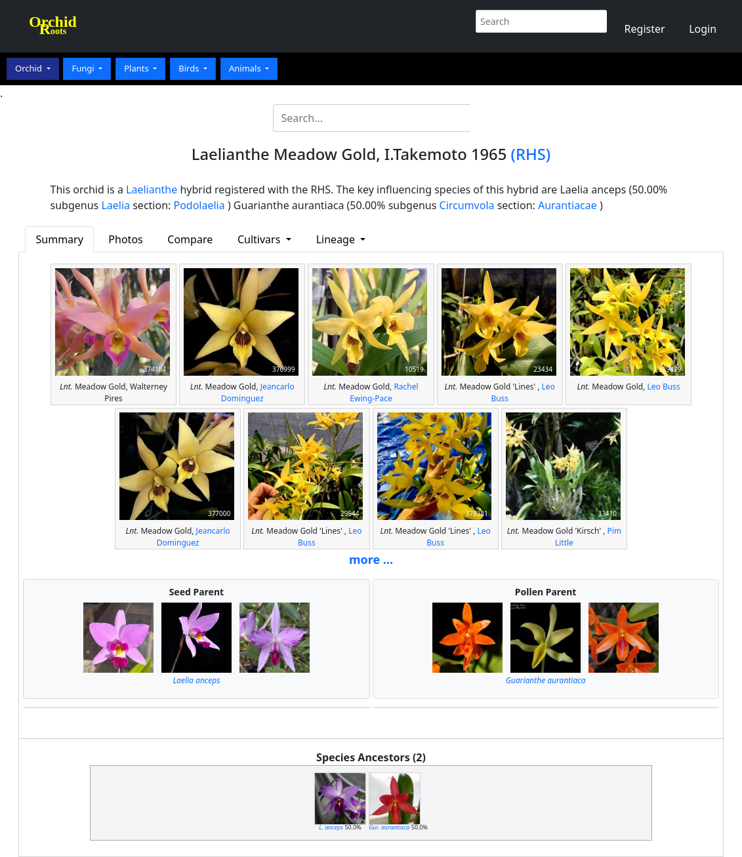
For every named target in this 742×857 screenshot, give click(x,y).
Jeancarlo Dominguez (258, 392)
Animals (246, 68)
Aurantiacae (567, 205)
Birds (189, 68)
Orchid (29, 68)
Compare (190, 239)
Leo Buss (663, 386)
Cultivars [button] (260, 239)
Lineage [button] (337, 239)
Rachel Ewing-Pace (384, 392)
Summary (59, 239)
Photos (125, 239)
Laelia (115, 205)
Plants (137, 68)
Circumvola (467, 205)
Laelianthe (151, 189)
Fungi (84, 68)
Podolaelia (198, 205)
